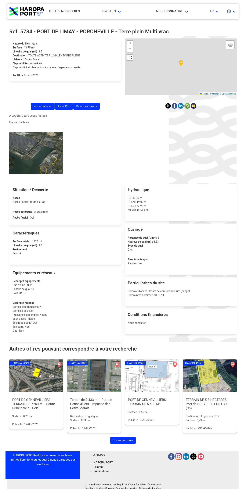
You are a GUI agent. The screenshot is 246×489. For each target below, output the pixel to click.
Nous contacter (43, 106)
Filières (98, 467)
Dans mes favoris (86, 106)
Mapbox (215, 94)
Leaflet (204, 94)
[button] (181, 63)
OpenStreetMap (229, 94)
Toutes (64, 11)
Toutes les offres (123, 440)
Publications (101, 471)
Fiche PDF (64, 106)
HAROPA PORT (103, 462)
